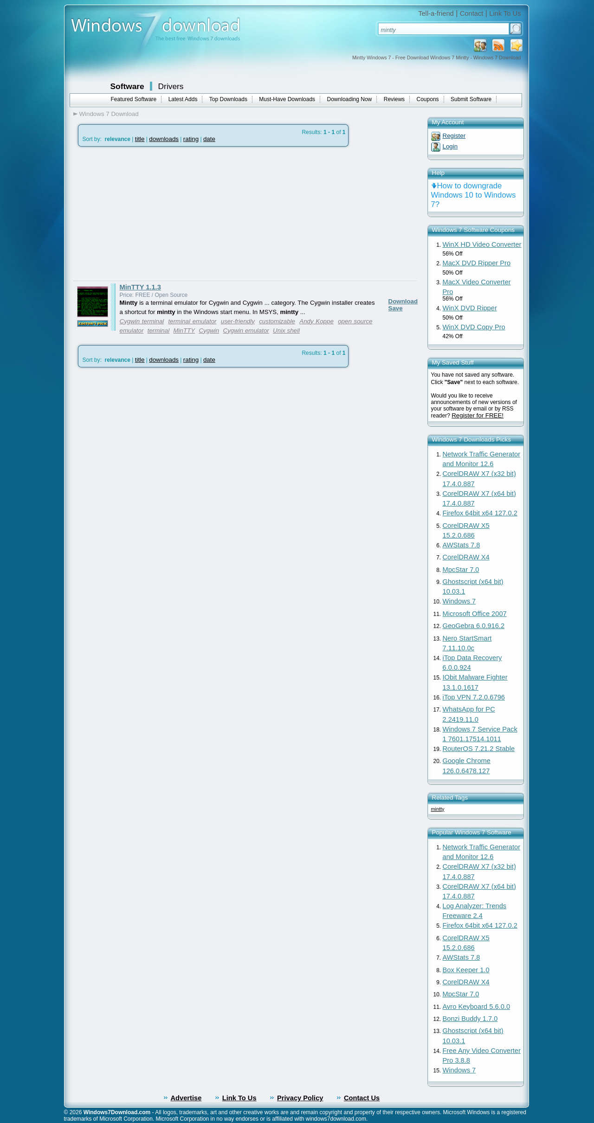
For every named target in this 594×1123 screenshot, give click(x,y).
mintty (438, 809)
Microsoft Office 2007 (475, 613)
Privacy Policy (300, 1098)
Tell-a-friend (436, 13)
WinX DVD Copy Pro (474, 327)
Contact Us (362, 1098)
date (209, 138)
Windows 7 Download (109, 113)
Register (454, 135)
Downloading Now (349, 99)
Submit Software (471, 99)
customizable (277, 321)
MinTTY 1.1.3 (140, 287)
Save (395, 308)
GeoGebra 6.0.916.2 (474, 625)
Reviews (394, 99)
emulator (132, 330)
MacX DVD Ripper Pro (477, 263)
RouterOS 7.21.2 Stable (479, 748)
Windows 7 (459, 601)
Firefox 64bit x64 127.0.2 (480, 513)
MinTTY (184, 330)
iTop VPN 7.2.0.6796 (474, 697)
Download (403, 301)
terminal (158, 330)
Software (127, 86)
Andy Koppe (316, 321)
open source (355, 321)
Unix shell (286, 330)
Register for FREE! (478, 415)
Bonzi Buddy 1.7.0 (470, 1018)
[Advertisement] (151, 214)
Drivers (171, 86)
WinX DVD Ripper (470, 308)
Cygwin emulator (246, 330)
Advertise (186, 1098)
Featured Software (134, 99)
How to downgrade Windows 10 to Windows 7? (473, 195)
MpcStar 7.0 (461, 569)
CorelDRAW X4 (466, 557)
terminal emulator (192, 321)
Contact (472, 13)
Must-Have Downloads (287, 99)
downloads (164, 138)
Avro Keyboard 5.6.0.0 (476, 1006)
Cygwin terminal (142, 321)
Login (450, 146)
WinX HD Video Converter (482, 244)
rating (191, 138)
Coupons (428, 99)
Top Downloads (228, 99)
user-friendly (238, 321)
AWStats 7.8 (461, 545)
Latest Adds (183, 99)
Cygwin (209, 330)
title (140, 138)
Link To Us (505, 13)
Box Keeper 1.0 (466, 970)
